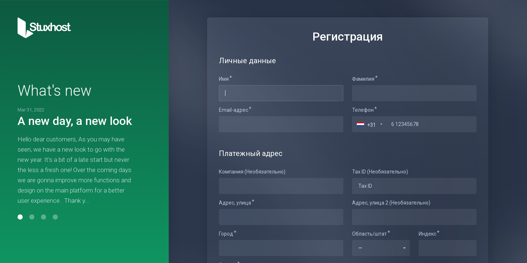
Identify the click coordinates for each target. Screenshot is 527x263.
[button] (20, 217)
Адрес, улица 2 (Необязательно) (391, 203)
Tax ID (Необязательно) (380, 172)
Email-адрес (233, 110)
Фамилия (363, 79)
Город (226, 234)
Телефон (363, 110)
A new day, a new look (75, 121)
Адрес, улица (235, 203)
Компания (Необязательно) (252, 172)
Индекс (427, 234)
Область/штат (369, 234)
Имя (224, 79)
